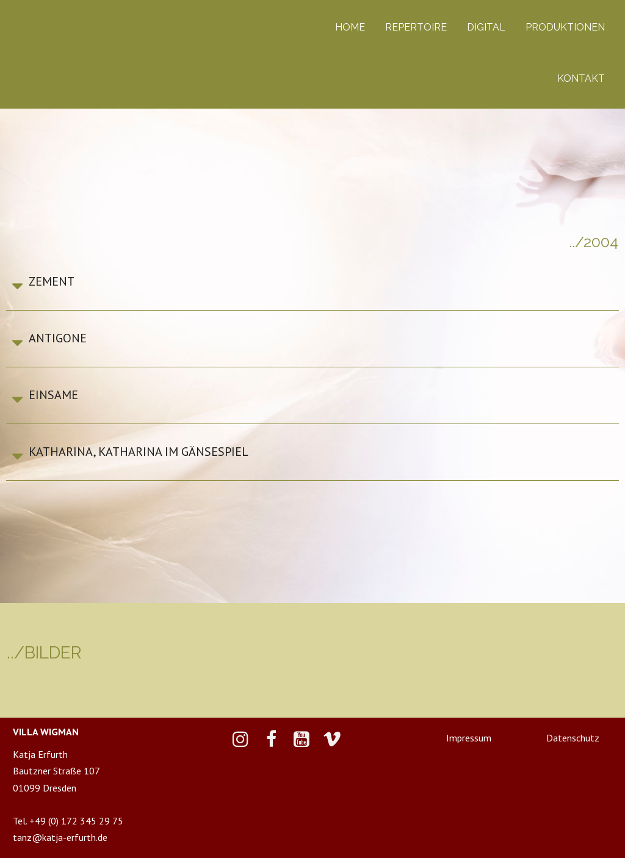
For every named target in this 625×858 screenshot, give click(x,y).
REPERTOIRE (416, 27)
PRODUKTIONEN (565, 27)
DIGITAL (486, 27)
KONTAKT (581, 78)
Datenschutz (572, 738)
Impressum (468, 738)
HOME (350, 27)
